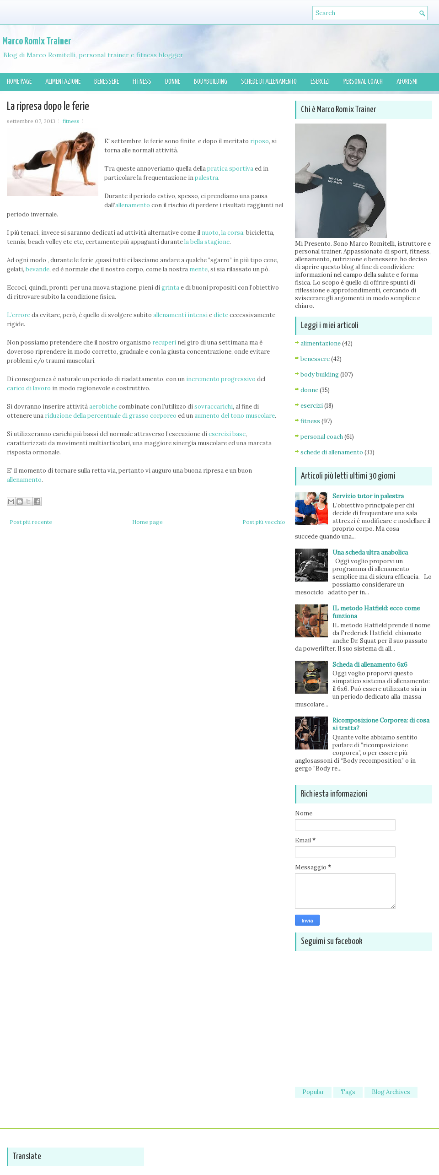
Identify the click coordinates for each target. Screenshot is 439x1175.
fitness (71, 121)
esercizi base (227, 434)
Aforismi (407, 81)
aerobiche (103, 406)
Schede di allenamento (269, 81)
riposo (259, 141)
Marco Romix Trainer (36, 41)
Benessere (106, 81)
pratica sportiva (231, 168)
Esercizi (320, 81)
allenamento (132, 205)
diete (221, 315)
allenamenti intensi (180, 315)
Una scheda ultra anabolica (370, 552)
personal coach (321, 437)
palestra (206, 178)
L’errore (18, 315)
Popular (313, 1092)
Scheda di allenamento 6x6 (369, 664)
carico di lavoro (29, 388)
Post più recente (31, 521)
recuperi (164, 342)
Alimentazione (62, 81)
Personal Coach (363, 81)
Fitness (142, 81)
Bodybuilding (210, 81)
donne (309, 390)
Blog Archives (391, 1092)
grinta (170, 287)
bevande (37, 269)
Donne (172, 81)
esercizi (311, 406)
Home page (19, 81)
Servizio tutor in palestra (368, 496)
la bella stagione (207, 242)
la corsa (232, 233)
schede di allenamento (331, 452)
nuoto (210, 233)
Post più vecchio (263, 521)
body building (319, 374)
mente (198, 269)
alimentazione (320, 343)
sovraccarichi (213, 406)
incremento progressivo (221, 379)
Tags (348, 1092)
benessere (315, 359)
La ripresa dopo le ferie (48, 106)
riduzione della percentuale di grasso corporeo (111, 416)
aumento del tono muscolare (234, 416)
